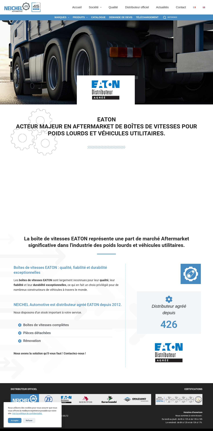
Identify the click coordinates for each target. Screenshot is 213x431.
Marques (62, 17)
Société (96, 7)
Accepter (15, 420)
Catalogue (98, 17)
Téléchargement (147, 17)
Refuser (29, 420)
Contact (181, 7)
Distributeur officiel (137, 7)
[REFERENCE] (170, 17)
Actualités (162, 7)
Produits (81, 17)
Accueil (77, 7)
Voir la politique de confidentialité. (27, 413)
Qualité (113, 7)
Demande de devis (120, 17)
